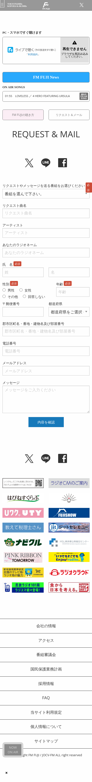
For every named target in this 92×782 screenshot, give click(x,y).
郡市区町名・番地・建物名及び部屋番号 (33, 323)
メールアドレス (14, 363)
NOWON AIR (13, 749)
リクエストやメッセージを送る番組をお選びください (43, 185)
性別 (5, 284)
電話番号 (9, 343)
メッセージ (11, 382)
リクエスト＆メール (69, 115)
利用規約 (33, 54)
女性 (28, 290)
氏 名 (7, 264)
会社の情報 (46, 625)
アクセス (46, 640)
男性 (11, 290)
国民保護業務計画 (46, 669)
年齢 (59, 284)
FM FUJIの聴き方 (23, 115)
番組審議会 (46, 654)
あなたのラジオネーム (19, 244)
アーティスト (12, 225)
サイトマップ (46, 741)
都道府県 (55, 303)
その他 (13, 296)
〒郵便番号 (11, 303)
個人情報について (46, 726)
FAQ (46, 697)
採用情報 (46, 683)
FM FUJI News (46, 77)
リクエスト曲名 (14, 205)
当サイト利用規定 (46, 712)
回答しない (36, 296)
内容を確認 (46, 422)
